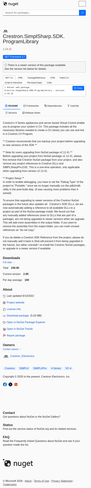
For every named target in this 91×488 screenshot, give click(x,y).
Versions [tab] (11, 112)
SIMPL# (24, 368)
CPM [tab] (52, 78)
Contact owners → (12, 349)
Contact (9, 413)
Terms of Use (41, 481)
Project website (16, 302)
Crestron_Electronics (22, 356)
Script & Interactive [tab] (13, 82)
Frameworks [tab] (31, 105)
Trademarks (10, 484)
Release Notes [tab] (31, 112)
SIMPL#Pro (40, 368)
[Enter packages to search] (41, 13)
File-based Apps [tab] (34, 82)
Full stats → (9, 262)
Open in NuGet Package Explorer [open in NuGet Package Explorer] (26, 322)
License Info (14, 309)
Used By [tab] (73, 105)
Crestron (10, 368)
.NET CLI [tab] (9, 78)
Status (8, 425)
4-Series (56, 368)
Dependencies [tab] (53, 105)
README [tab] (11, 105)
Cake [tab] (49, 82)
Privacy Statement (61, 481)
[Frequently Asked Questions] (6, 437)
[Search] (82, 13)
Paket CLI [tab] (64, 78)
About (28, 481)
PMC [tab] (20, 78)
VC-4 (68, 368)
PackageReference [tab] (36, 78)
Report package (16, 335)
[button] (78, 88)
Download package (18, 315)
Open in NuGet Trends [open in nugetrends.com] (20, 328)
